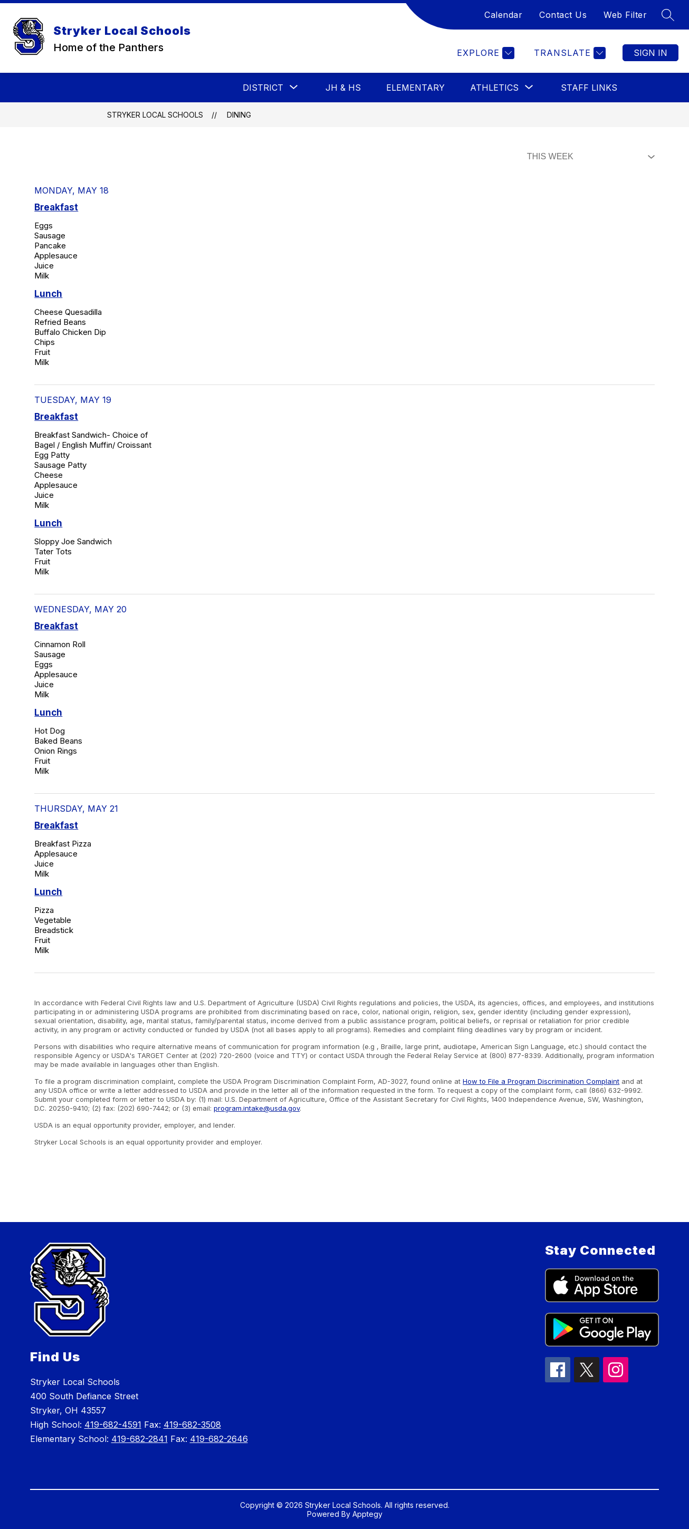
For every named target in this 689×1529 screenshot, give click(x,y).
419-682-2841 (139, 1439)
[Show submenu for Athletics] (494, 87)
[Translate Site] (568, 53)
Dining (239, 114)
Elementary (415, 87)
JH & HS (343, 87)
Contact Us (563, 14)
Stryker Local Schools (155, 114)
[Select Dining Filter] (589, 156)
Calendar (503, 14)
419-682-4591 (112, 1424)
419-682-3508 (192, 1424)
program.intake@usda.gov (257, 1108)
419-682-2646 (219, 1439)
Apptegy (367, 1513)
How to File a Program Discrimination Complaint (541, 1081)
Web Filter (625, 14)
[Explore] (484, 53)
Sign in (650, 52)
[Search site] (668, 14)
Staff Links (589, 87)
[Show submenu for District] (263, 87)
